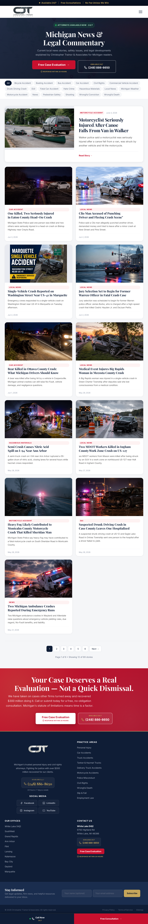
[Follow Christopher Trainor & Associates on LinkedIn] (48, 803)
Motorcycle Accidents (88, 773)
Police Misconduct (86, 778)
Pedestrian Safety (52, 94)
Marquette (10, 871)
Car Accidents (84, 753)
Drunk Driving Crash (17, 88)
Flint (7, 846)
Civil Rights (99, 83)
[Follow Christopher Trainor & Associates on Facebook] (27, 803)
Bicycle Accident (22, 83)
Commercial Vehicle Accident (124, 83)
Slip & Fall (81, 793)
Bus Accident (64, 83)
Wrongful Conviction (89, 94)
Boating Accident (44, 83)
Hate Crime (68, 88)
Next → (95, 648)
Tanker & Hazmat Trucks (89, 763)
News (35, 94)
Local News (110, 88)
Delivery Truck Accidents (89, 768)
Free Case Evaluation (90, 851)
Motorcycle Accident (17, 94)
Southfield (10, 831)
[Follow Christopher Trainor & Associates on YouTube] (48, 810)
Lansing (8, 851)
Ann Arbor (10, 841)
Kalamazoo (10, 856)
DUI (33, 88)
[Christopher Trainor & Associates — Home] (23, 12)
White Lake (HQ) (13, 826)
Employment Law (85, 798)
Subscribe (132, 893)
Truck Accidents (85, 757)
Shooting (70, 94)
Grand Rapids (11, 836)
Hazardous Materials (89, 88)
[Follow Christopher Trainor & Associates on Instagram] (27, 810)
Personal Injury (84, 747)
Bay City (9, 861)
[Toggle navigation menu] (140, 12)
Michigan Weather (130, 88)
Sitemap (139, 910)
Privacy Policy (108, 910)
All (8, 83)
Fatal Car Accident (49, 88)
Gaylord (8, 866)
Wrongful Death (112, 94)
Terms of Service (125, 910)
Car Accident (82, 83)
